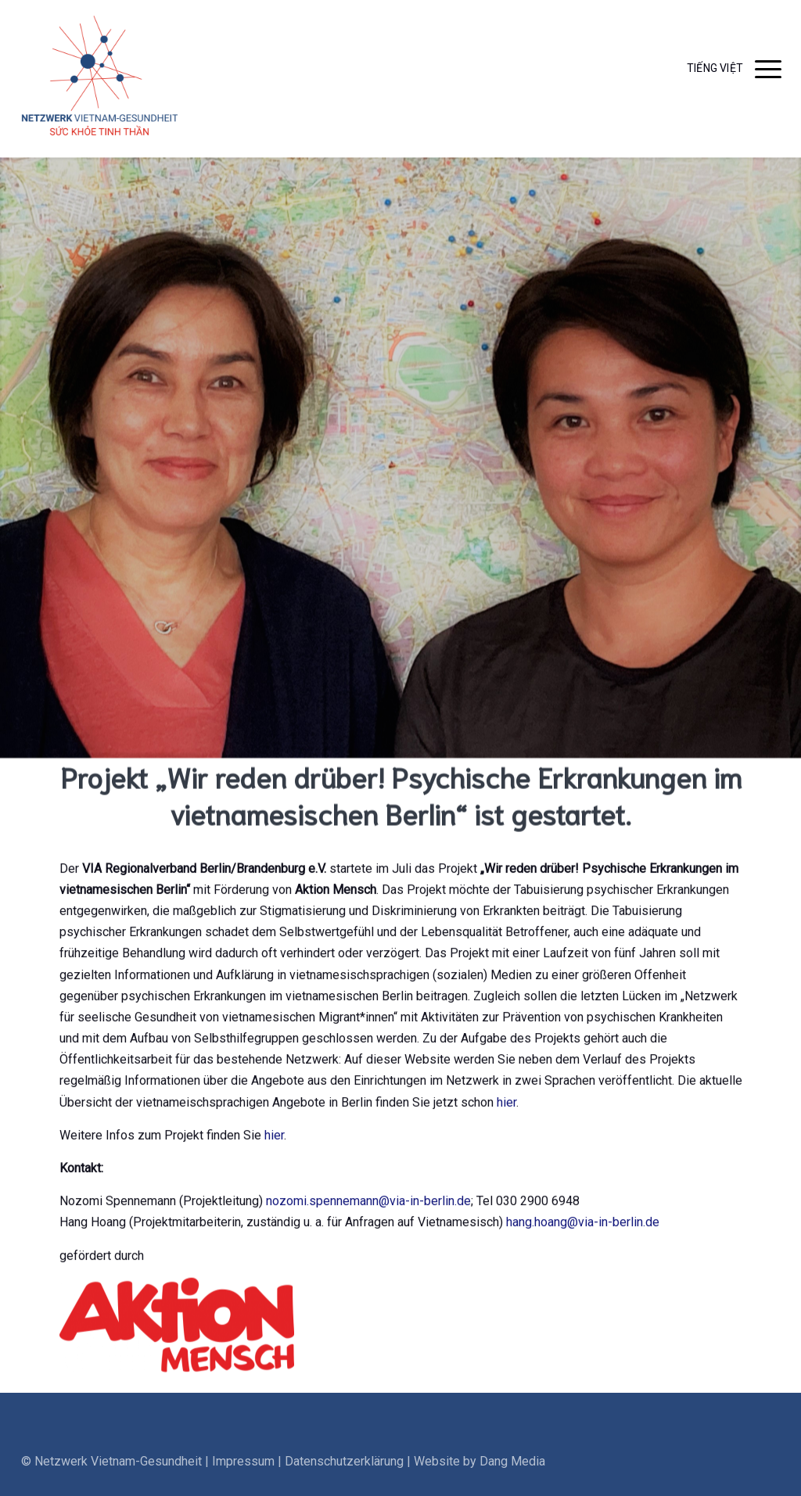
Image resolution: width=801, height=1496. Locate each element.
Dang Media (512, 1478)
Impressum (243, 1478)
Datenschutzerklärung (344, 1478)
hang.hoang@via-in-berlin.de (582, 1226)
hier (506, 1107)
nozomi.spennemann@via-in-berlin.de (368, 1205)
